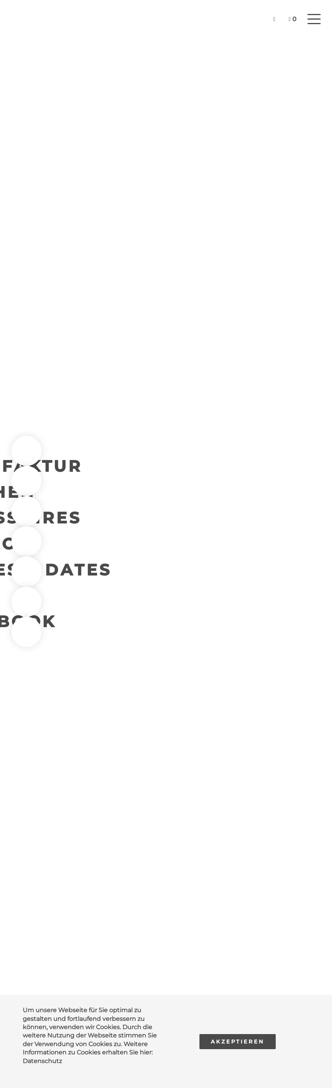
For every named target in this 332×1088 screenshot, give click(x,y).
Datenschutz (42, 1061)
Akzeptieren (237, 1041)
